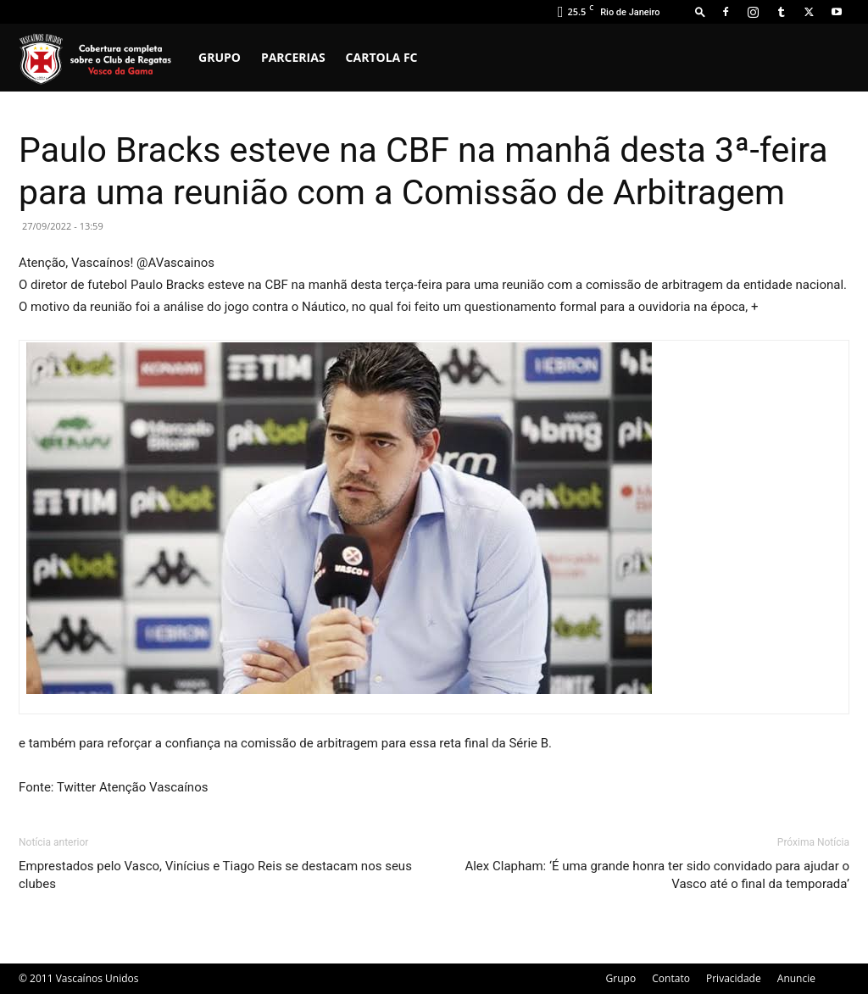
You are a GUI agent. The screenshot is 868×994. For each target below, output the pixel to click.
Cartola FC (382, 57)
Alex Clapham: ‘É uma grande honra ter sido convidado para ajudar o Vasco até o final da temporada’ (657, 874)
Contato (671, 978)
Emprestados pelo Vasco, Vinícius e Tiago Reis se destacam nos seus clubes (215, 874)
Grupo (219, 57)
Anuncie (796, 978)
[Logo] (103, 58)
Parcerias (293, 57)
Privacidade (733, 978)
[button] (700, 11)
